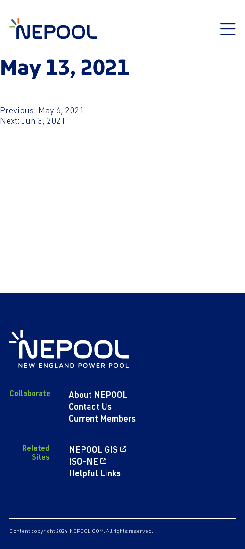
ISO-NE (83, 462)
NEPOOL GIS (93, 451)
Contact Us (90, 408)
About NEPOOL (98, 396)
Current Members (102, 419)
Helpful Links (95, 474)
